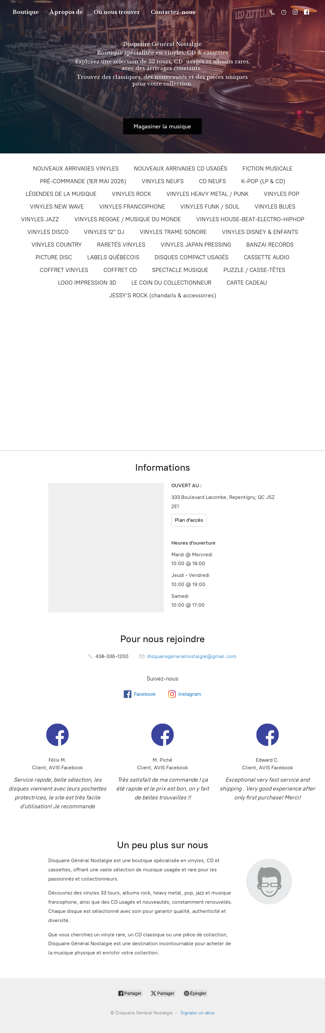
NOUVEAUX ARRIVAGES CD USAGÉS (180, 168)
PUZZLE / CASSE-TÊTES (254, 270)
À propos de (66, 12)
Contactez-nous (173, 12)
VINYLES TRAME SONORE (173, 232)
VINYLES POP (281, 193)
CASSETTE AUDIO (266, 257)
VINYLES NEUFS (163, 181)
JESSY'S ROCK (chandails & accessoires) (162, 295)
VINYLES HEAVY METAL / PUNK (207, 193)
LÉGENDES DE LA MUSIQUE (61, 193)
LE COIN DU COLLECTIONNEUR (171, 282)
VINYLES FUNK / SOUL (209, 206)
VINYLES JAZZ (40, 219)
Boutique (26, 12)
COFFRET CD (120, 270)
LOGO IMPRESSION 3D (87, 282)
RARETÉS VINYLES (121, 244)
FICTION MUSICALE (267, 168)
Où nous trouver (117, 12)
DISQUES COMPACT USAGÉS (192, 257)
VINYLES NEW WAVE (57, 206)
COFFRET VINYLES (64, 270)
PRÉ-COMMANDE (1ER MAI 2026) (83, 181)
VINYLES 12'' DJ (104, 232)
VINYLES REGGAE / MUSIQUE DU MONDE (127, 219)
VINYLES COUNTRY (56, 244)
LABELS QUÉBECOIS (113, 257)
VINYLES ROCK (131, 193)
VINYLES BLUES (275, 206)
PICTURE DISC (54, 257)
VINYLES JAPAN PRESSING (196, 244)
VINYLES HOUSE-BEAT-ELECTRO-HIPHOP (250, 219)
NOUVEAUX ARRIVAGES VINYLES (76, 168)
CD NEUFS (212, 181)
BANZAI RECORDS (270, 244)
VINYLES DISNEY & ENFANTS (260, 232)
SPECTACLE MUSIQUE (180, 270)
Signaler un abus (198, 1013)
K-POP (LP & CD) (263, 181)
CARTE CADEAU (247, 282)
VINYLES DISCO (48, 232)
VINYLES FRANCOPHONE (132, 206)
